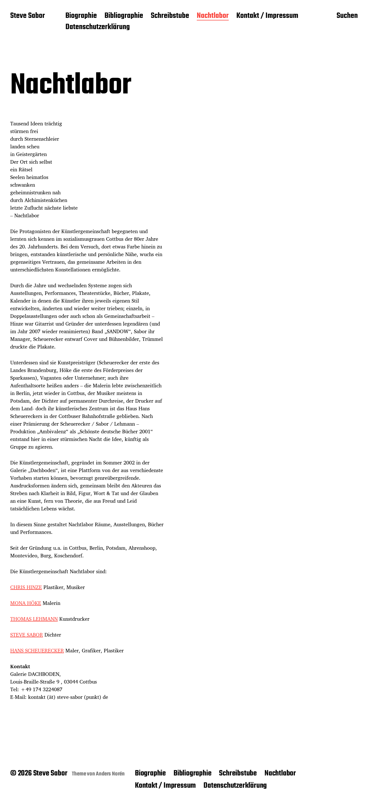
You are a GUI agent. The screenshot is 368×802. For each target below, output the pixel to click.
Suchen (347, 16)
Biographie (81, 16)
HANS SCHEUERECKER (37, 650)
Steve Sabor (27, 16)
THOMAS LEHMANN (34, 619)
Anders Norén (110, 774)
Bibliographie (124, 16)
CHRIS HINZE (26, 587)
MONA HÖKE (25, 603)
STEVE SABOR (26, 634)
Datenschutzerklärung (97, 27)
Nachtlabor (213, 16)
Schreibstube (170, 16)
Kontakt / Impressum (267, 16)
